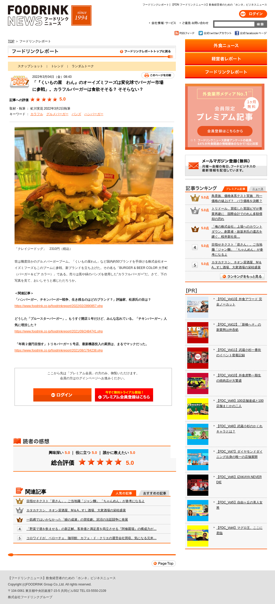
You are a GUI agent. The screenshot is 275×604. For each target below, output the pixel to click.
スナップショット (30, 66)
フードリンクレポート (92, 52)
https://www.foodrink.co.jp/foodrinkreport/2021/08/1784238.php (59, 350)
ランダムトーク (83, 66)
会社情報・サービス (163, 23)
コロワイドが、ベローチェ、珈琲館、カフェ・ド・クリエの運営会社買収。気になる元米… (91, 538)
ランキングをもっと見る (242, 276)
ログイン (253, 14)
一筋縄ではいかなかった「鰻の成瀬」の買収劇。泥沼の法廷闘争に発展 (77, 519)
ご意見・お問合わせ (194, 23)
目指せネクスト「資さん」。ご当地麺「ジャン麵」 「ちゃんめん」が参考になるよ (85, 501)
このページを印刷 (157, 75)
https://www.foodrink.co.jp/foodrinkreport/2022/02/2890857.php (59, 306)
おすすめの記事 (153, 493)
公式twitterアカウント (215, 33)
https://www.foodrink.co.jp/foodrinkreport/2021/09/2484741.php (59, 331)
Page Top (164, 563)
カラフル (36, 114)
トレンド (57, 66)
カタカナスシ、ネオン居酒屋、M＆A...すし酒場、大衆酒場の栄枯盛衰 (76, 510)
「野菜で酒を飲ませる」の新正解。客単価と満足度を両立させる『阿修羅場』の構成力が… (91, 529)
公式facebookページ (250, 33)
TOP (11, 41)
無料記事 (257, 189)
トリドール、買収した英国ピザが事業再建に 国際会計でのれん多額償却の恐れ (237, 213)
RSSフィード (185, 33)
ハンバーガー (93, 114)
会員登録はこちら (124, 395)
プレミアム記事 (234, 189)
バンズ (76, 114)
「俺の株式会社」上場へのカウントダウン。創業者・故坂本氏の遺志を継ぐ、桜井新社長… (237, 231)
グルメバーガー (57, 114)
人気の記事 (123, 493)
